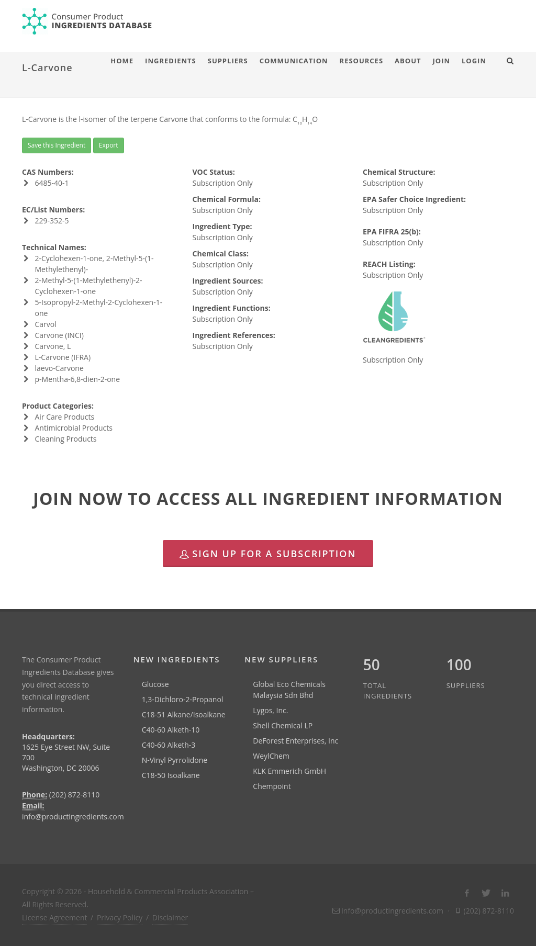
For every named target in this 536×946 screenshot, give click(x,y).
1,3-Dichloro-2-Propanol (183, 699)
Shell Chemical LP (282, 725)
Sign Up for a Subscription (268, 553)
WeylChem (271, 756)
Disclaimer (170, 917)
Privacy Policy (119, 917)
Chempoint (272, 786)
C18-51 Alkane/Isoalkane (184, 714)
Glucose (155, 684)
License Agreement (54, 917)
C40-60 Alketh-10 (171, 730)
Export (108, 145)
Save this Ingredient (56, 145)
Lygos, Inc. (270, 710)
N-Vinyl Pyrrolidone (175, 760)
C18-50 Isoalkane (171, 775)
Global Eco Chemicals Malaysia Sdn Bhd (289, 689)
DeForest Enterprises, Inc (295, 741)
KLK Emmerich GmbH (289, 771)
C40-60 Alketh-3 (169, 745)
